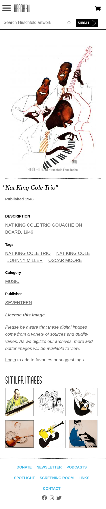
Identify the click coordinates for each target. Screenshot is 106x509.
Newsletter (49, 467)
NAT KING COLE (73, 253)
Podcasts (77, 467)
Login (10, 359)
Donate (24, 467)
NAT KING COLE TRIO (28, 253)
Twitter (59, 497)
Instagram (52, 497)
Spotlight (24, 478)
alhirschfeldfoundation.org (22, 8)
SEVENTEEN (18, 302)
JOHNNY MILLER (25, 260)
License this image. (25, 315)
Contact (51, 488)
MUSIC (12, 281)
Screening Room (57, 478)
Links (83, 478)
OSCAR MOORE (65, 260)
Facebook (44, 497)
